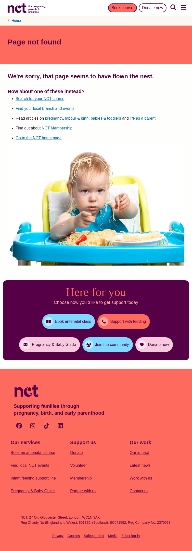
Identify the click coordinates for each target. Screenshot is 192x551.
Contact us (139, 491)
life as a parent (142, 118)
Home (16, 21)
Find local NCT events (30, 465)
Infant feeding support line (33, 478)
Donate (76, 453)
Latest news (140, 465)
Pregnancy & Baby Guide (33, 491)
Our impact (139, 453)
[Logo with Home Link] (26, 8)
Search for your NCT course (40, 99)
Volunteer (78, 465)
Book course (122, 8)
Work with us (141, 478)
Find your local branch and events (45, 108)
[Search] (173, 7)
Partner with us (83, 491)
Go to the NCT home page (39, 138)
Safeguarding (94, 536)
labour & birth (77, 118)
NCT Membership (57, 128)
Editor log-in (130, 536)
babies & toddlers (106, 118)
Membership (81, 478)
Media (112, 536)
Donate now (152, 8)
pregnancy (54, 118)
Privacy (58, 536)
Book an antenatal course (33, 453)
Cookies (73, 536)
